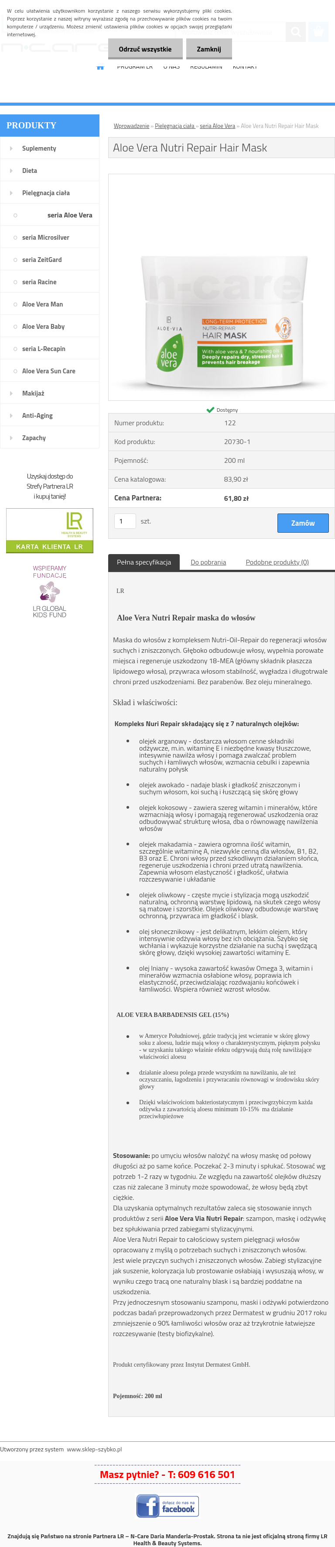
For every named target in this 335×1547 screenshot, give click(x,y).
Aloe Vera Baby (43, 326)
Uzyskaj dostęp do (49, 476)
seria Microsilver (45, 237)
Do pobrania (208, 562)
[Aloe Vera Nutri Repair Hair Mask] (222, 177)
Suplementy (39, 148)
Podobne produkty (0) (277, 562)
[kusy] (125, 521)
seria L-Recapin (43, 349)
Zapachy (34, 438)
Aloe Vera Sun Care (48, 371)
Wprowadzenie (131, 125)
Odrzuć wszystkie (145, 49)
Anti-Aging (37, 415)
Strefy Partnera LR (50, 486)
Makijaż (33, 393)
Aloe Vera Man (42, 304)
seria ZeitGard (42, 260)
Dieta (29, 170)
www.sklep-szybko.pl (94, 1449)
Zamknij (209, 49)
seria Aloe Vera (70, 215)
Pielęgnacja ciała (46, 193)
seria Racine (39, 282)
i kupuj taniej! (49, 496)
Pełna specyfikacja (144, 562)
